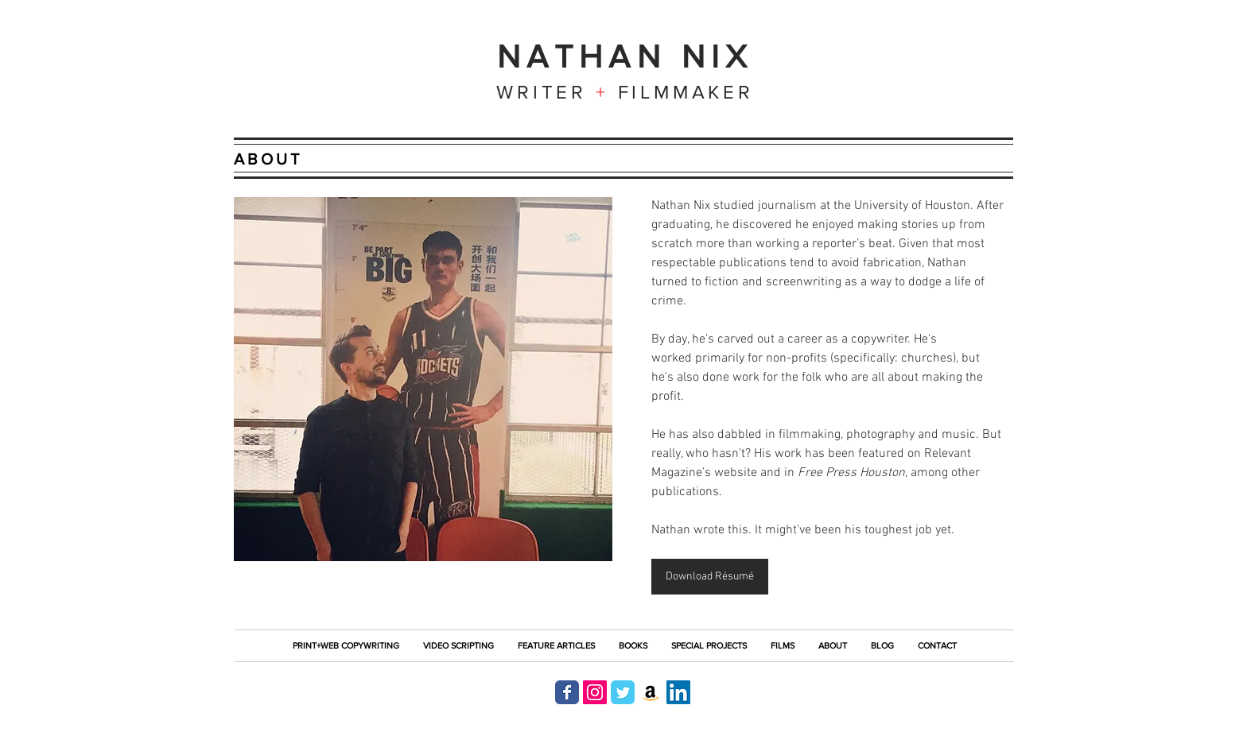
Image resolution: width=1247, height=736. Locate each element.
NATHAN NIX (625, 56)
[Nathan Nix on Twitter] (623, 692)
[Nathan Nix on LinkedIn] (678, 692)
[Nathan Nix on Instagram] (595, 692)
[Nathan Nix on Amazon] (650, 692)
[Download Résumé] (709, 577)
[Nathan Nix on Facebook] (567, 692)
